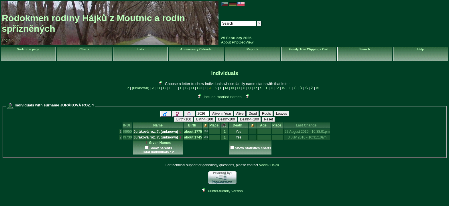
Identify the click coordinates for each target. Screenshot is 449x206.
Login (6, 40)
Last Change (307, 125)
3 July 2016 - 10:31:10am (307, 137)
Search (364, 49)
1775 (198, 132)
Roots (266, 114)
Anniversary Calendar (196, 49)
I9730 (127, 137)
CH (199, 88)
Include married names (222, 97)
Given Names (158, 143)
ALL (319, 88)
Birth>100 (183, 119)
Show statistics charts (253, 148)
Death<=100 (249, 119)
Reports (253, 49)
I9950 (127, 132)
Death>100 (226, 119)
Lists (140, 49)
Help (420, 49)
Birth (193, 125)
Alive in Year (221, 114)
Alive (240, 114)
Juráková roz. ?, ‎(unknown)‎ (155, 132)
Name (158, 125)
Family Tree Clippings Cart (308, 49)
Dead (253, 114)
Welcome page (28, 49)
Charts (84, 49)
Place (214, 125)
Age (264, 125)
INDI (127, 125)
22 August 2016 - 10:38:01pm (307, 132)
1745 (198, 137)
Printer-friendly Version (225, 191)
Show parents (160, 148)
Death (238, 125)
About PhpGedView (237, 42)
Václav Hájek (269, 165)
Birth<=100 (204, 119)
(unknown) (140, 88)
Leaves (281, 114)
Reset (268, 119)
